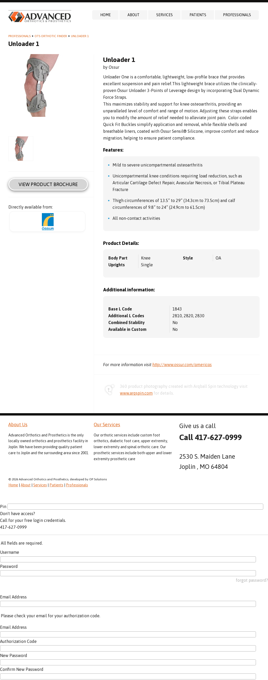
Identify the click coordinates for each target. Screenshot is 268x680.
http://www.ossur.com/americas (182, 364)
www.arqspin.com (136, 393)
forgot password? (252, 580)
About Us (17, 424)
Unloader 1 (80, 36)
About (133, 15)
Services (164, 15)
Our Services (107, 424)
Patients (197, 15)
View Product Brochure (48, 184)
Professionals (237, 15)
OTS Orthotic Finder (51, 36)
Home (105, 15)
